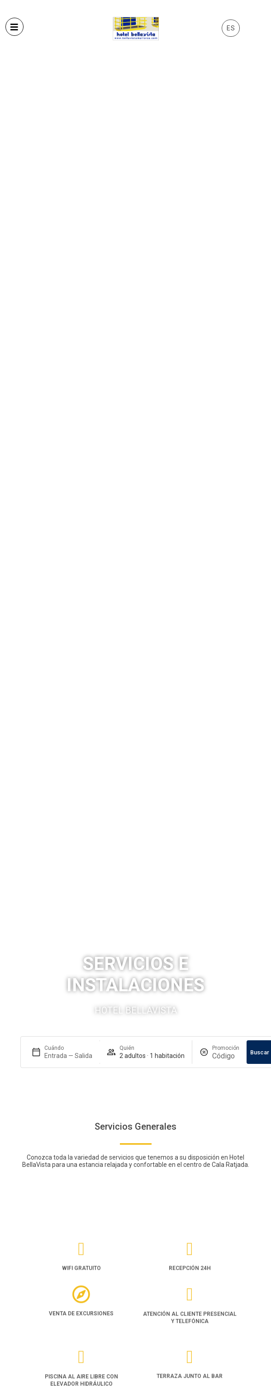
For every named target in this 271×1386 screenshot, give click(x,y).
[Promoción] (225, 1056)
